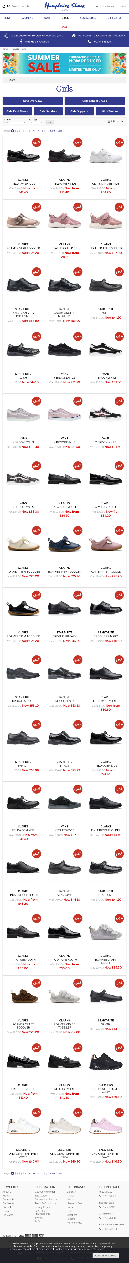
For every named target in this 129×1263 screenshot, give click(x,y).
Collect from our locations (98, 35)
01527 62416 (107, 1206)
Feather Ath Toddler (106, 248)
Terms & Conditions (45, 1203)
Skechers (72, 1215)
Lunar (70, 1207)
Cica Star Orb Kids (106, 183)
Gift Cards (8, 1215)
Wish (106, 313)
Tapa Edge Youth (64, 507)
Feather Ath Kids (64, 248)
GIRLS (65, 18)
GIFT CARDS (115, 18)
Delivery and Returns (46, 1199)
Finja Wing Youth (106, 701)
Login (6, 1211)
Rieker (70, 1211)
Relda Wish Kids (23, 183)
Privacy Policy (42, 1207)
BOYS (47, 18)
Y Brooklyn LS (64, 377)
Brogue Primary (64, 636)
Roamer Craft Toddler (106, 961)
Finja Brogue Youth (23, 895)
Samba (106, 1024)
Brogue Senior (23, 701)
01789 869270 (108, 1195)
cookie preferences (93, 1249)
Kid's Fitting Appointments (42, 1212)
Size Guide (41, 1195)
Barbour (71, 1191)
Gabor (70, 1199)
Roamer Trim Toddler (23, 571)
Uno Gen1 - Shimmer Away (106, 1090)
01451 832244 (108, 1228)
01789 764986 (108, 1217)
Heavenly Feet (74, 1203)
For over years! (33, 35)
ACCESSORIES (88, 18)
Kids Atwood (64, 830)
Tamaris (71, 1218)
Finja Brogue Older (106, 830)
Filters (11, 79)
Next (52, 131)
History (6, 1195)
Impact (23, 765)
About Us (7, 1191)
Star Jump (64, 895)
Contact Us (8, 1207)
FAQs (37, 1221)
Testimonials (9, 1199)
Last (60, 131)
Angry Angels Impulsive (23, 314)
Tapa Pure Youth (23, 959)
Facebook (34, 41)
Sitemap (39, 1217)
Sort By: (15, 121)
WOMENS (27, 18)
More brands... (74, 1222)
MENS (7, 18)
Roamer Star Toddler (23, 248)
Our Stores (8, 1203)
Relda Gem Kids (106, 765)
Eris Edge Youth (23, 1089)
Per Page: (36, 121)
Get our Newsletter (45, 1191)
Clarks (70, 1195)
